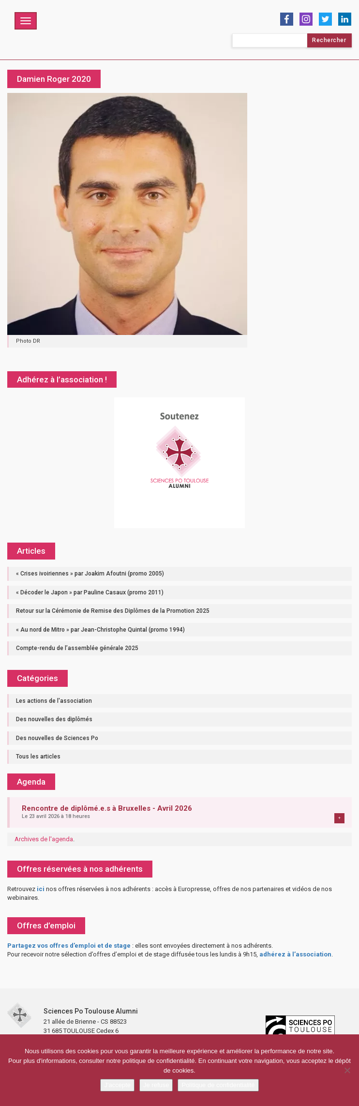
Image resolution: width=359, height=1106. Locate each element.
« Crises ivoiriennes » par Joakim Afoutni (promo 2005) (90, 573)
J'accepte (117, 1085)
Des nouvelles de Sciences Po (57, 738)
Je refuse (156, 1085)
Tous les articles (38, 756)
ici (41, 889)
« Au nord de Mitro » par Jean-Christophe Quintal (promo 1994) (100, 629)
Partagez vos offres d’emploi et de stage (69, 945)
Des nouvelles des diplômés (54, 719)
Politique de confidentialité (217, 1085)
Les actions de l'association (54, 700)
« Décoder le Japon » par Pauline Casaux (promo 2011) (90, 592)
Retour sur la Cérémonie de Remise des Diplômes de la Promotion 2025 (112, 610)
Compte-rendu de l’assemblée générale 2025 (77, 648)
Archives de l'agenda (44, 839)
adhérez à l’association (295, 954)
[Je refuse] (347, 1070)
